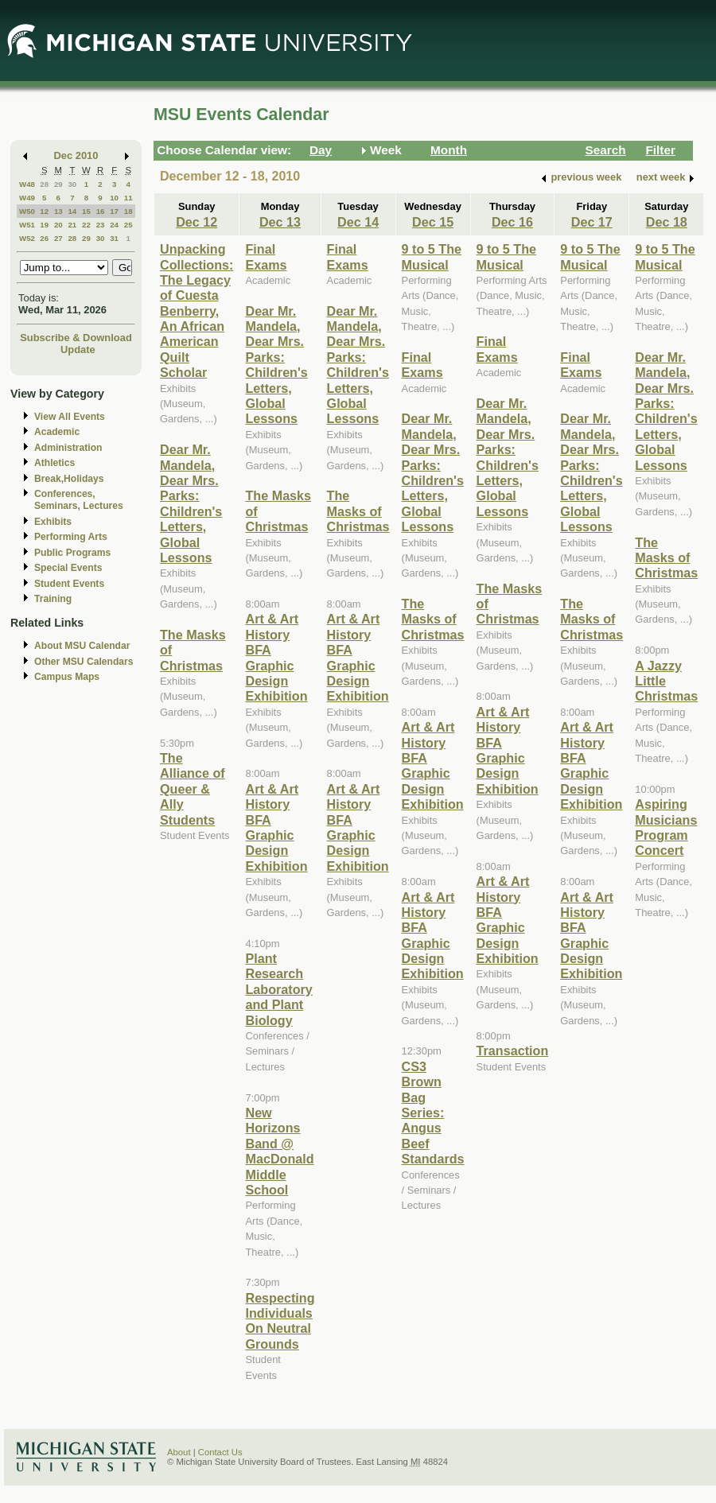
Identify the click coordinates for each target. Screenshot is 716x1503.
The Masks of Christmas (358, 511)
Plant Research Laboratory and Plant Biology (278, 989)
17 (114, 211)
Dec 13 (280, 222)
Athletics (54, 462)
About (179, 1452)
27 (58, 238)
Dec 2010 (76, 155)
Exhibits (53, 521)
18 (128, 211)
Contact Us (220, 1452)
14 (72, 211)
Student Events (69, 583)
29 (58, 184)
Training (53, 598)
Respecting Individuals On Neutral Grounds (279, 1321)
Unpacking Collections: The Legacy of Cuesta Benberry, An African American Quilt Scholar (196, 310)
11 (128, 197)
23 (100, 224)
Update (77, 349)
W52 (27, 238)
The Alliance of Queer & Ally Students (192, 789)
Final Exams (265, 256)
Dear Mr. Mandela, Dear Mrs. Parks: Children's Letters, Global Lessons (191, 503)
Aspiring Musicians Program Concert (666, 827)
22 (86, 224)
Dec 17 (592, 222)
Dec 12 (196, 222)
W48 (27, 184)
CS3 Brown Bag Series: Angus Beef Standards (433, 1112)
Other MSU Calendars (84, 661)
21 (72, 224)
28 (44, 184)
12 (44, 211)
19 (44, 224)
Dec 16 (512, 222)
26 (44, 238)
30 (72, 184)
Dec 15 (432, 222)
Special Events (68, 567)
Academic (57, 431)
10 (114, 197)
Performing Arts (70, 536)
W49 (27, 197)
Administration (68, 447)
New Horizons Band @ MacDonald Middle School (279, 1151)
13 (58, 211)
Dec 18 (666, 222)
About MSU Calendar (82, 645)
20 (58, 224)
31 (114, 238)
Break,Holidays (69, 478)
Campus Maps (66, 676)
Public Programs (72, 552)
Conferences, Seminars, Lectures (78, 499)
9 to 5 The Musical (431, 256)
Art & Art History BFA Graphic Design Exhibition (276, 657)
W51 (27, 224)
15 (86, 211)
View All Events (69, 416)
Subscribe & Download (76, 338)
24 (114, 224)
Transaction (513, 1050)
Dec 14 (358, 222)
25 (128, 224)
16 (100, 211)
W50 (27, 211)
